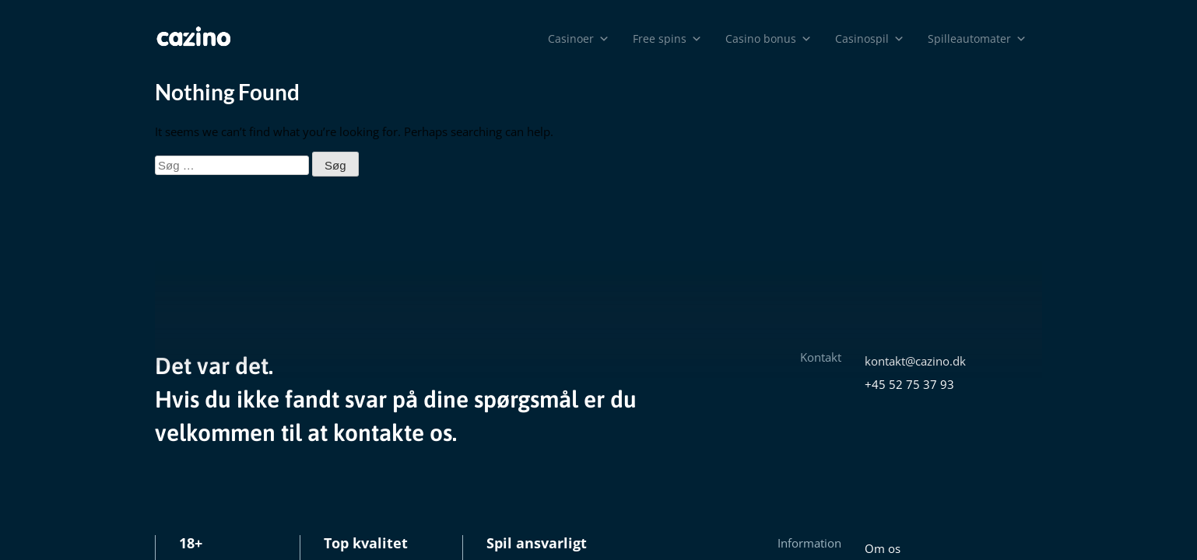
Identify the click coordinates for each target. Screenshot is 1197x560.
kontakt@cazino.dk (915, 361)
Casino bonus (768, 39)
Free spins (667, 39)
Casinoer (578, 39)
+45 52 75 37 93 (909, 384)
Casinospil (869, 39)
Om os (882, 548)
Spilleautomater (977, 39)
